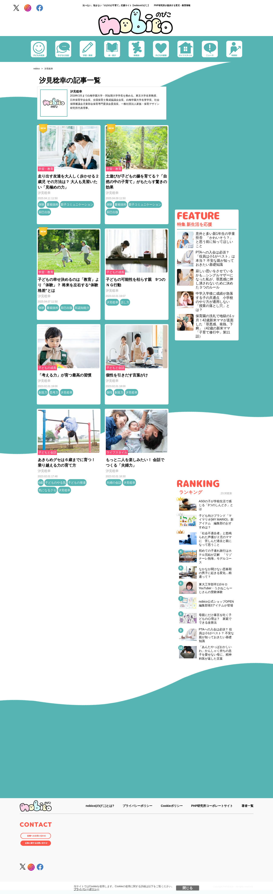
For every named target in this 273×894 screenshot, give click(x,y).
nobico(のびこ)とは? (100, 805)
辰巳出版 (44, 212)
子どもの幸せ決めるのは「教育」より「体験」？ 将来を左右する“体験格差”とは (68, 285)
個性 (109, 392)
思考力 (54, 392)
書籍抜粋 (52, 204)
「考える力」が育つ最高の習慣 (64, 375)
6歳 (40, 482)
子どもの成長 (115, 272)
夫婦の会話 (113, 482)
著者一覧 (247, 805)
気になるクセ (47, 490)
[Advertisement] (207, 140)
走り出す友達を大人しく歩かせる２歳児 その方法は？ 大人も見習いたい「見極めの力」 (68, 181)
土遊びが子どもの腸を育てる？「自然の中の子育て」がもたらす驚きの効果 (136, 181)
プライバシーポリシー (86, 889)
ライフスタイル (116, 452)
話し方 (124, 302)
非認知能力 (82, 307)
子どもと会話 (115, 367)
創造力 (42, 392)
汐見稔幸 (76, 91)
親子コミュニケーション (77, 204)
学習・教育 (45, 169)
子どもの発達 (77, 482)
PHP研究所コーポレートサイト (212, 805)
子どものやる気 (55, 482)
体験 (41, 204)
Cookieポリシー (172, 805)
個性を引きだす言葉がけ (127, 375)
